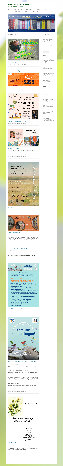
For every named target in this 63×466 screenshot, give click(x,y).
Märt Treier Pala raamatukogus (47, 117)
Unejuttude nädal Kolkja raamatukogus (48, 108)
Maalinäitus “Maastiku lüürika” (47, 68)
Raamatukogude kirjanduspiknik (47, 107)
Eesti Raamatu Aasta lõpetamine (16, 71)
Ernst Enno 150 (12, 442)
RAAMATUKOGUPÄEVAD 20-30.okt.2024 (48, 120)
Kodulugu (38, 11)
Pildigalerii (44, 88)
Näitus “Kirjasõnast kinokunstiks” (48, 75)
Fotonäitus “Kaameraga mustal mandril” (49, 73)
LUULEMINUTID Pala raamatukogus (48, 111)
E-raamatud (25, 11)
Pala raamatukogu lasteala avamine (17, 121)
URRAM (46, 9)
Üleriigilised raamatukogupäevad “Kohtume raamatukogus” (23, 361)
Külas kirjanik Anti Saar (46, 94)
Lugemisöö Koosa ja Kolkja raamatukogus (49, 106)
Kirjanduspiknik (12, 62)
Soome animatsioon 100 (46, 81)
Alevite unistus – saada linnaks (47, 79)
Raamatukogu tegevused (38, 9)
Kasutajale (14, 9)
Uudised (50, 9)
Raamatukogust (20, 9)
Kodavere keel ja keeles (46, 112)
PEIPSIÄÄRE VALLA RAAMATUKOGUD (19, 5)
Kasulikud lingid (31, 11)
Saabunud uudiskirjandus (17, 11)
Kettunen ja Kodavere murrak (47, 101)
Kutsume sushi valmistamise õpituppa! (17, 248)
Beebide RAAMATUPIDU (46, 115)
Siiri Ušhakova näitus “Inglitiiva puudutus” (49, 57)
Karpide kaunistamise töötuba (47, 102)
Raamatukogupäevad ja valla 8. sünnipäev (18, 308)
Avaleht (9, 9)
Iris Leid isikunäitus (45, 69)
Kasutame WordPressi (11, 461)
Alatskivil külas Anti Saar (14, 148)
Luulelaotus (11, 207)
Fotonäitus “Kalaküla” (46, 80)
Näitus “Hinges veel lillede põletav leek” (48, 59)
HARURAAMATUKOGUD (29, 9)
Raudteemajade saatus (46, 76)
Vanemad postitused (12, 458)
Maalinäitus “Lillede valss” (46, 74)
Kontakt (9, 11)
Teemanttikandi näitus (46, 62)
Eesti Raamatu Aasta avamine (47, 114)
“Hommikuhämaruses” (46, 118)
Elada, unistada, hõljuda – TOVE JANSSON (49, 82)
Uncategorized (16, 64)
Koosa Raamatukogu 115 (14, 232)
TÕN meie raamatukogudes (47, 119)
